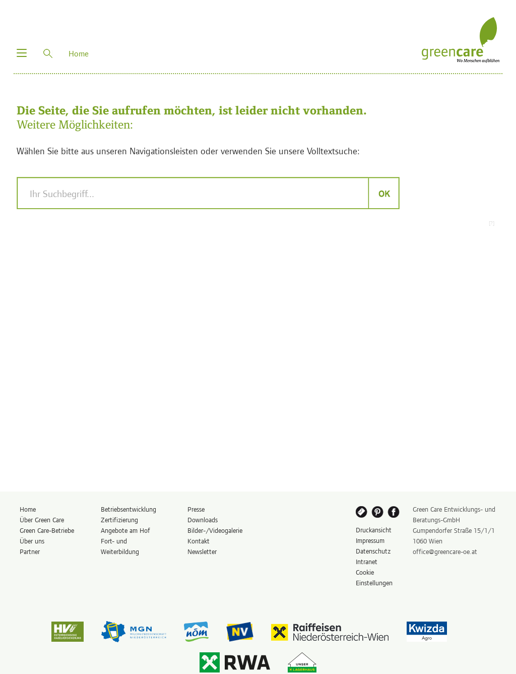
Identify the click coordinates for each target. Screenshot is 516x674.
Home (28, 509)
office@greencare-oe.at (445, 551)
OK (384, 193)
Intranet (366, 561)
